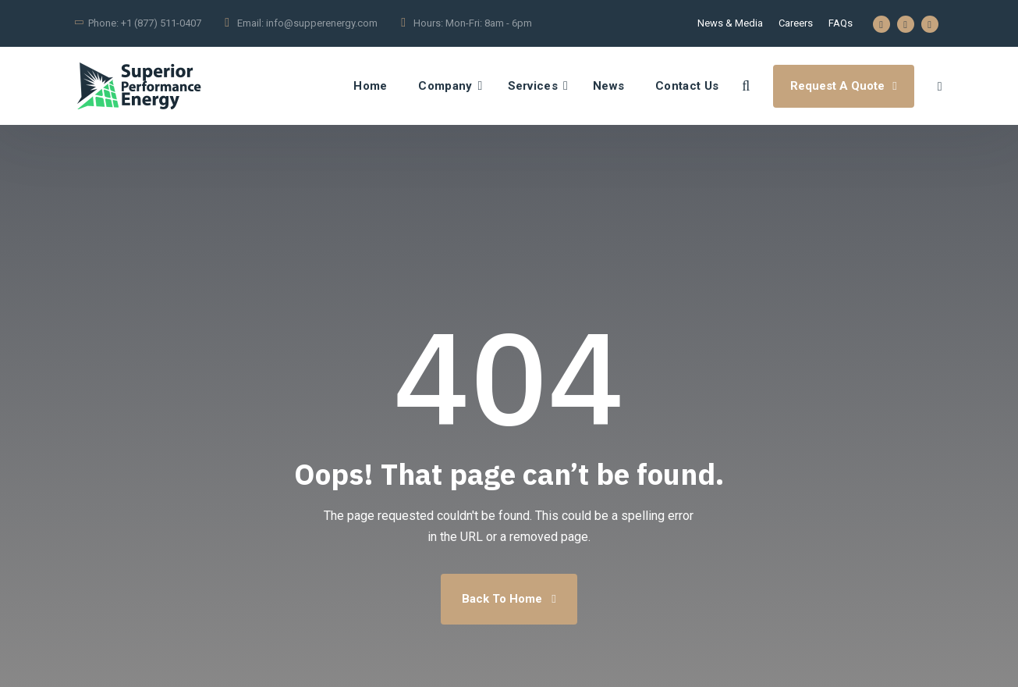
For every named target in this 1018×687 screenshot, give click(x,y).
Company (445, 86)
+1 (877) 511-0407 (161, 23)
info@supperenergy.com (322, 23)
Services (533, 86)
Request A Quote (843, 86)
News (608, 86)
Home (370, 86)
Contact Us (686, 86)
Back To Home (508, 599)
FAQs (840, 23)
